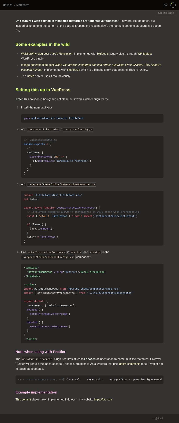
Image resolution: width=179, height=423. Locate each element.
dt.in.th (8, 5)
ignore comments (129, 363)
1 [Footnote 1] (17, 30)
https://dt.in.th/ (103, 399)
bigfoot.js (103, 53)
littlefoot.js (73, 69)
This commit (23, 399)
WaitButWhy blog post (46, 53)
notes (30, 76)
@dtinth (159, 418)
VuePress (60, 89)
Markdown (22, 4)
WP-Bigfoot (144, 53)
